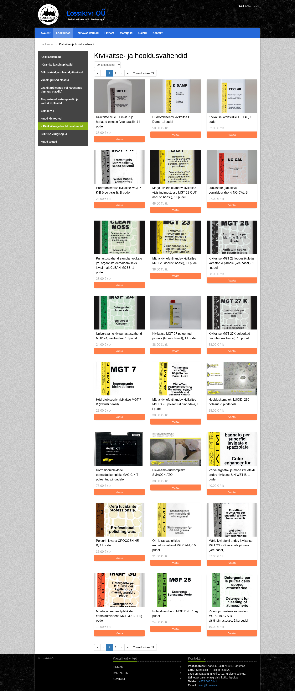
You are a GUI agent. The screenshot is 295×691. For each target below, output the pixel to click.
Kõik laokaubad (51, 56)
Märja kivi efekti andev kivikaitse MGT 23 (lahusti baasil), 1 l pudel (174, 261)
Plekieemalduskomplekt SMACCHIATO (168, 472)
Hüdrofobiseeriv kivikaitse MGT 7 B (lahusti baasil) (118, 402)
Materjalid (126, 33)
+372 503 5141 (208, 681)
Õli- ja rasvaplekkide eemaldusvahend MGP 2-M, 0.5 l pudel (174, 545)
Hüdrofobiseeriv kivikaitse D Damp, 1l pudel (171, 119)
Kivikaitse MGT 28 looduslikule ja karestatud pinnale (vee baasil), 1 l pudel (231, 263)
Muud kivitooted (51, 118)
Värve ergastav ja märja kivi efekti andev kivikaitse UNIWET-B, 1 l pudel (232, 475)
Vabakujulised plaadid (55, 80)
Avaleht (45, 33)
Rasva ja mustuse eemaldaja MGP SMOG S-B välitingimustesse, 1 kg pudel (228, 616)
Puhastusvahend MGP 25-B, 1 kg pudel (175, 614)
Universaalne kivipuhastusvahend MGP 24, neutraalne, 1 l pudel (119, 336)
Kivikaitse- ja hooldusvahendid (63, 126)
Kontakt (158, 33)
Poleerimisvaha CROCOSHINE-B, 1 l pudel (118, 543)
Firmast (109, 33)
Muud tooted (49, 141)
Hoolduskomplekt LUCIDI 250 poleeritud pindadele (229, 402)
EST (241, 5)
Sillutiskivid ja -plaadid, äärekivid (62, 72)
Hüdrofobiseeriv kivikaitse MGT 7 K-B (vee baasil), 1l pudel (118, 190)
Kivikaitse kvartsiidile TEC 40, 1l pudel (230, 119)
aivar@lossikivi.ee (208, 685)
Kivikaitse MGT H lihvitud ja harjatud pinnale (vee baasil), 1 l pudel (118, 121)
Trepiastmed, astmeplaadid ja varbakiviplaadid (59, 101)
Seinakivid (47, 110)
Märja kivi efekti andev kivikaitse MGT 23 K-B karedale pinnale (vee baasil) (230, 545)
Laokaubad (63, 33)
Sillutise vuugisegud (54, 134)
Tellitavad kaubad (87, 33)
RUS (254, 5)
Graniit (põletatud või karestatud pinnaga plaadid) (61, 89)
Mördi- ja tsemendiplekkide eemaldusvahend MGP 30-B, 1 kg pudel (119, 616)
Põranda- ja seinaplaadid (57, 64)
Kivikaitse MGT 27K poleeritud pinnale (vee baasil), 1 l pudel (229, 336)
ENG (248, 5)
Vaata (119, 139)
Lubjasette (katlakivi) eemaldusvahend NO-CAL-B (228, 190)
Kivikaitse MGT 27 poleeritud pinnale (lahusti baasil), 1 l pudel (174, 336)
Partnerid (120, 672)
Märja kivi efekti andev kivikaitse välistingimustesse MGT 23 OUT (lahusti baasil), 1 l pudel (174, 192)
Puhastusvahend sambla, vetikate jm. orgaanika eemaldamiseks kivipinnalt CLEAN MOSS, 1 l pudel (119, 265)
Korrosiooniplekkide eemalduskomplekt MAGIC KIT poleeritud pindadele (117, 475)
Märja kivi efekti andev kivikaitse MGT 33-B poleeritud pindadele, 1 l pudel (175, 404)
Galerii (142, 33)
